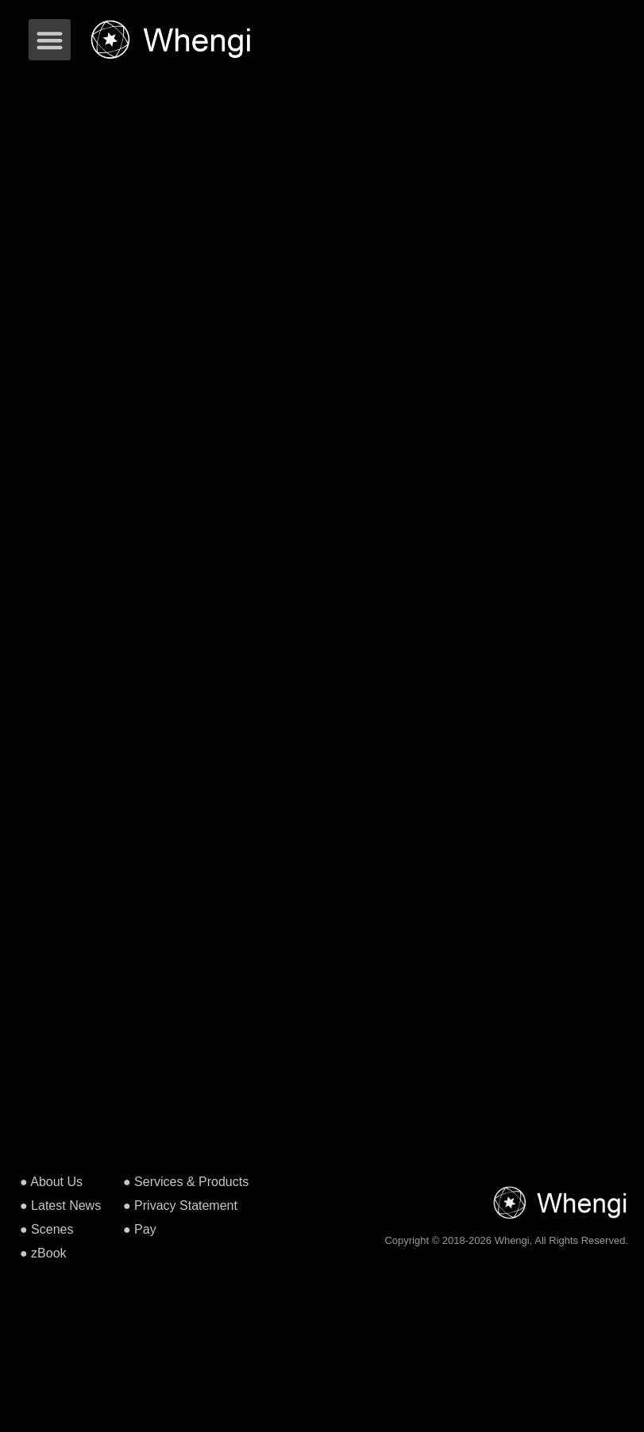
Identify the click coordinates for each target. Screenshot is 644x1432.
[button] (50, 40)
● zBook (43, 1253)
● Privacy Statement (180, 1205)
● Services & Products (186, 1181)
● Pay (139, 1229)
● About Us (51, 1181)
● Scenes (46, 1229)
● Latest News (60, 1205)
